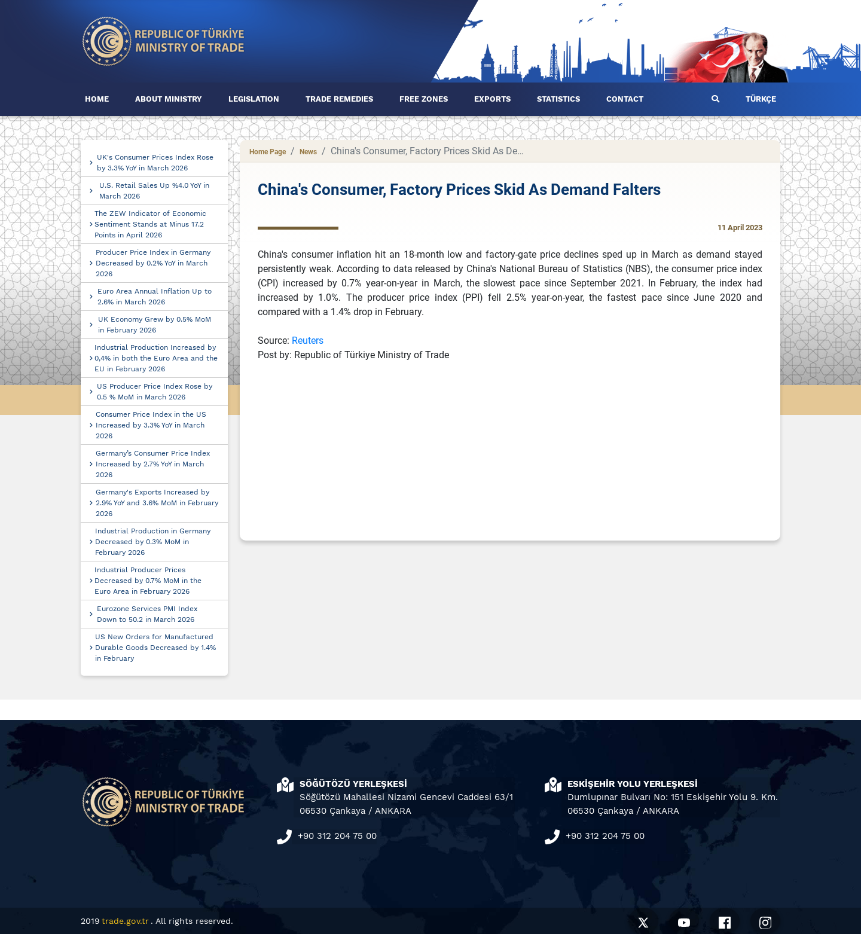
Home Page (267, 152)
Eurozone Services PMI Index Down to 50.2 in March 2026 (147, 614)
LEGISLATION (253, 98)
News (308, 152)
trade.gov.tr (125, 921)
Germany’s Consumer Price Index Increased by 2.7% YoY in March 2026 (153, 464)
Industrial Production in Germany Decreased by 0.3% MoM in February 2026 (152, 542)
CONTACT (624, 98)
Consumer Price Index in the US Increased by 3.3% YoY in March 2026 (151, 425)
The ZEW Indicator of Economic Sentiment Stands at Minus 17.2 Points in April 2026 (150, 224)
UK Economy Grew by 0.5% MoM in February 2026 (154, 324)
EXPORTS (492, 98)
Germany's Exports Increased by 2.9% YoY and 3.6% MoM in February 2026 (157, 503)
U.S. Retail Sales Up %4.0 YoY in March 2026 (154, 190)
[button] (715, 99)
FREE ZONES (423, 98)
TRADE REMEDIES (339, 98)
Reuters (307, 340)
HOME (97, 98)
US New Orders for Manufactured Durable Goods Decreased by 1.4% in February (155, 648)
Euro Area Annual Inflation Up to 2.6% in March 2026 (154, 296)
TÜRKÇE (761, 98)
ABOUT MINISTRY (168, 98)
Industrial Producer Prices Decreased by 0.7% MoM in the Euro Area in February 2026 (147, 581)
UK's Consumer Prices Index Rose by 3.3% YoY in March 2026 (155, 162)
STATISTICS (558, 98)
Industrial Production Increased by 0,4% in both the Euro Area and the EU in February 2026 (156, 358)
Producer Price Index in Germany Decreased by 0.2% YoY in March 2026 (153, 263)
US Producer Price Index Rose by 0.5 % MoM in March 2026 (154, 391)
